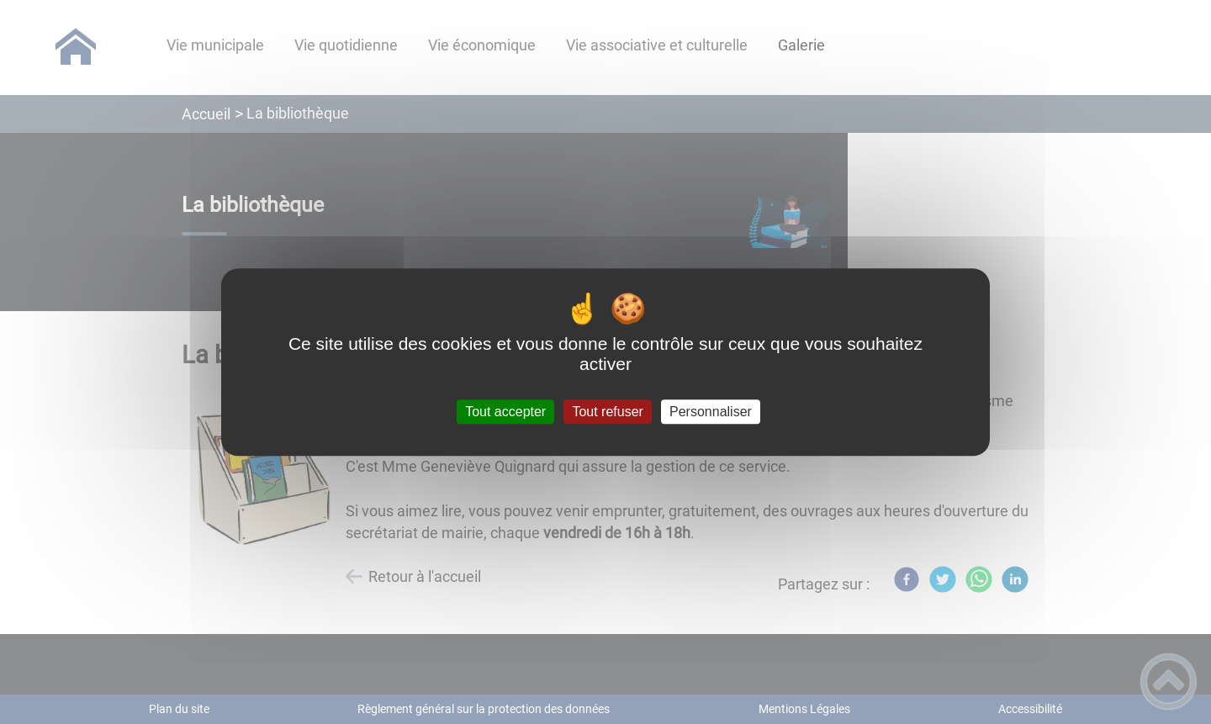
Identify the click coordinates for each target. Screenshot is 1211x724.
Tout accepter (505, 411)
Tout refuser (607, 411)
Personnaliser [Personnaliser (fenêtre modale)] (710, 411)
